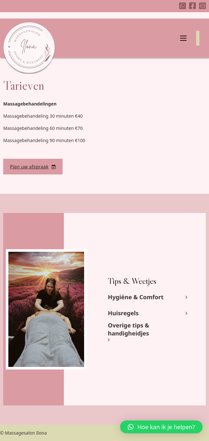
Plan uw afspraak (33, 167)
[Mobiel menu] (183, 38)
